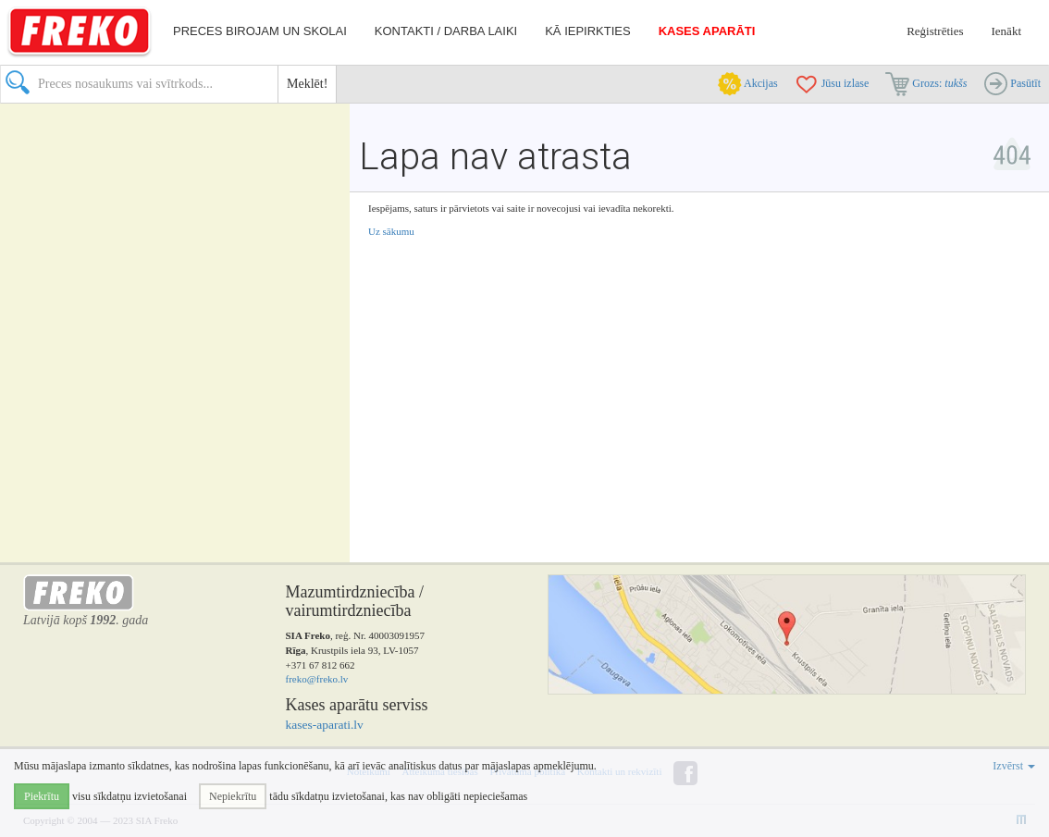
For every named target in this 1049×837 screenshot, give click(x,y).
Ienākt (1006, 31)
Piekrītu (41, 796)
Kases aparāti (707, 31)
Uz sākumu (391, 231)
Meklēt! (307, 84)
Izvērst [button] (1014, 765)
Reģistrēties (935, 31)
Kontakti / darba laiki (446, 31)
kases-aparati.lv (325, 725)
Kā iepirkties (587, 31)
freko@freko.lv (317, 678)
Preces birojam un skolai (260, 31)
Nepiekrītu (232, 796)
